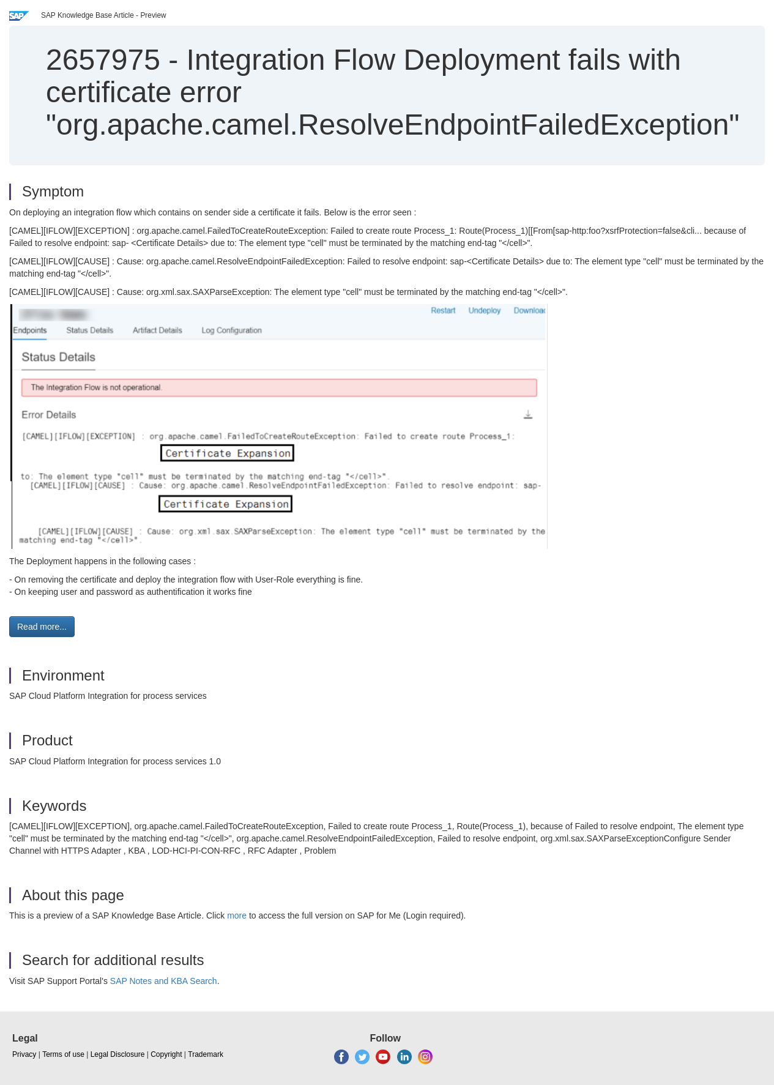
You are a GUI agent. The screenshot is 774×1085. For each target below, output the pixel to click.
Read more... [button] (42, 627)
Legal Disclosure (118, 1054)
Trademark (205, 1054)
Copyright (166, 1054)
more (237, 915)
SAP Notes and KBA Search (163, 981)
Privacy (24, 1054)
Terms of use (63, 1054)
